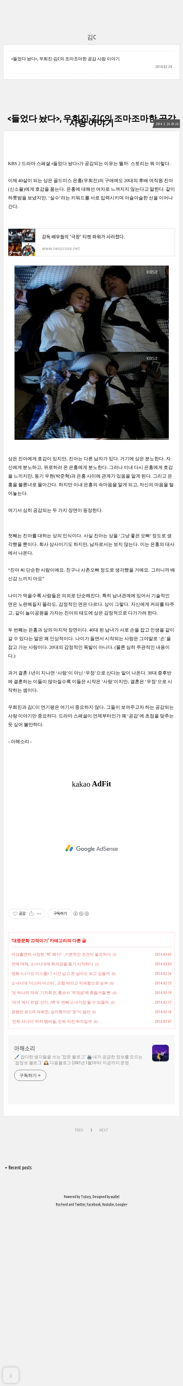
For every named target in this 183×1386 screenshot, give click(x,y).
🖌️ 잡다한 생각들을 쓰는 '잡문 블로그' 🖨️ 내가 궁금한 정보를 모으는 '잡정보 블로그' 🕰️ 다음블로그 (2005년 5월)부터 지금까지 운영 (78, 1059)
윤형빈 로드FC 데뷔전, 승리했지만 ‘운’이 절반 (50, 1012)
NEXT (103, 1130)
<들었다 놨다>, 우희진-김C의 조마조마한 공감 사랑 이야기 (65, 58)
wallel (115, 1197)
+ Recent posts (18, 1167)
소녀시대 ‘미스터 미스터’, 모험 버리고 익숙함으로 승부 (59, 983)
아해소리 (24, 1048)
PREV (79, 1130)
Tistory (86, 1197)
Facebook (94, 1204)
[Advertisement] (91, 848)
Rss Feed (62, 1204)
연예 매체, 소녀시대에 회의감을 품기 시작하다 (52, 964)
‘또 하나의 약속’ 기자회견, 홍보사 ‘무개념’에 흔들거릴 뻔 (61, 992)
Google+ (121, 1204)
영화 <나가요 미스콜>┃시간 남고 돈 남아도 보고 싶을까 (60, 973)
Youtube (108, 1204)
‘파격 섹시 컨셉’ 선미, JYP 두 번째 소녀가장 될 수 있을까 (60, 1002)
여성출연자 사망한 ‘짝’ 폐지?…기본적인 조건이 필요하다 (61, 954)
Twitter (80, 1204)
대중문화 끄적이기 (30, 940)
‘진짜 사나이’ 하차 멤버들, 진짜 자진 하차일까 (51, 1021)
